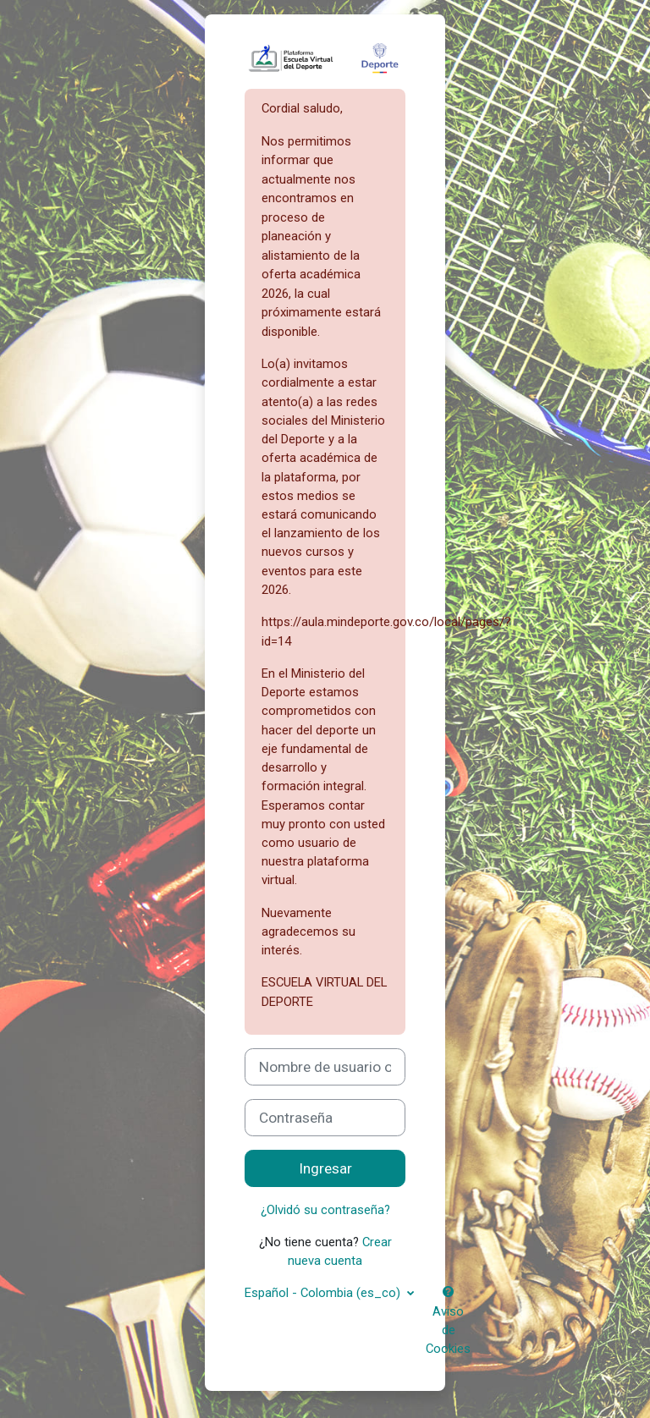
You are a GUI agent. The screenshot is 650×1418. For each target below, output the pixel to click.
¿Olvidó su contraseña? (325, 1209)
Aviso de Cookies (448, 1321)
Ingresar (325, 1168)
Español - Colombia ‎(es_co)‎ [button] (324, 1292)
